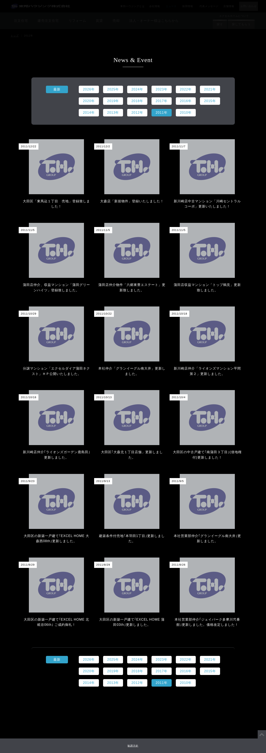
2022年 (186, 659)
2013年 (113, 683)
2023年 (161, 659)
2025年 (113, 659)
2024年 (137, 659)
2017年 (161, 671)
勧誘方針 (133, 745)
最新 (56, 659)
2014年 (89, 683)
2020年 (89, 671)
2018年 (137, 671)
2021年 (210, 659)
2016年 (186, 671)
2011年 (161, 683)
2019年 (113, 671)
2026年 (89, 659)
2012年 (137, 683)
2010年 (186, 683)
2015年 (210, 671)
